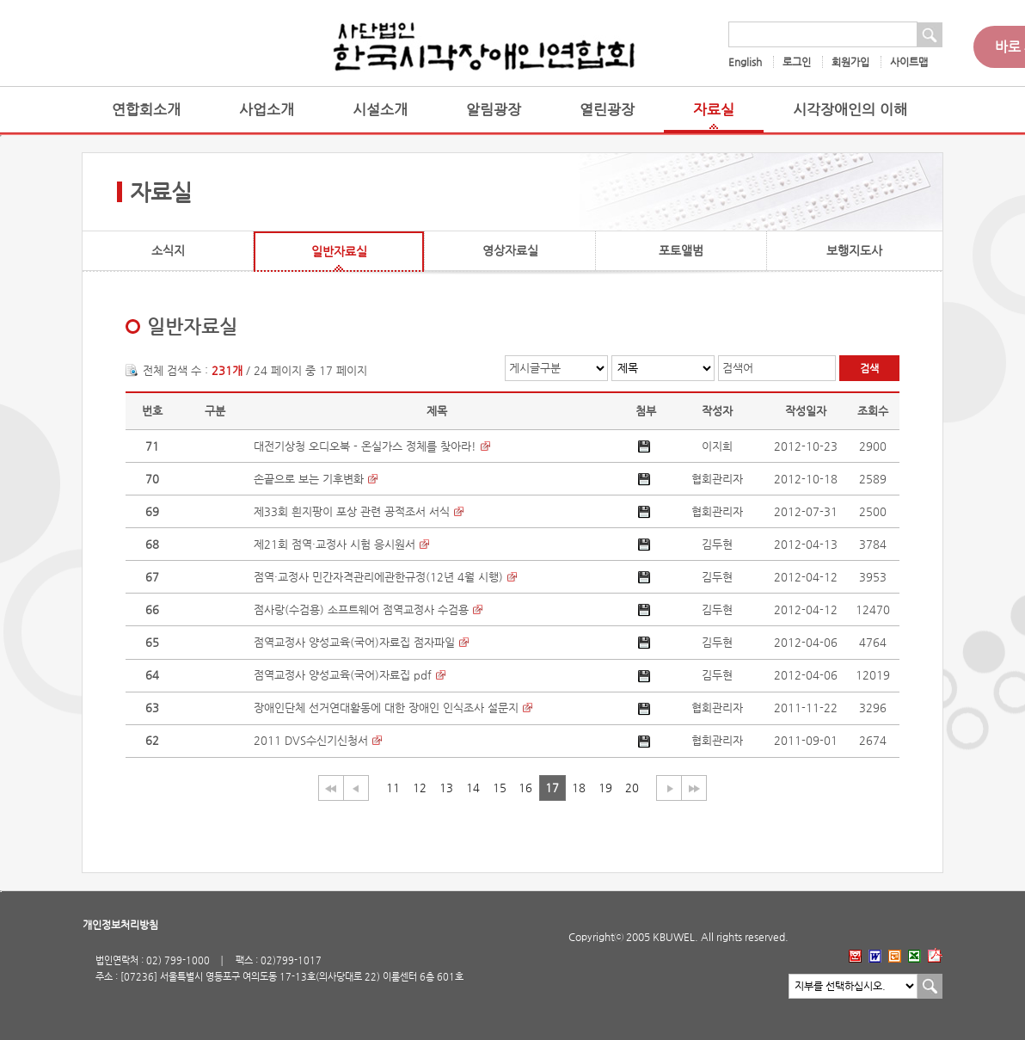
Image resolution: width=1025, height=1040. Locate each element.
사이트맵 (909, 62)
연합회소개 (146, 110)
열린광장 (607, 110)
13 (446, 787)
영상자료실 (510, 250)
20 (632, 787)
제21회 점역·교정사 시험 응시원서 (334, 544)
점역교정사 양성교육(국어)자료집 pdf (343, 674)
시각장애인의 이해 (850, 110)
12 (420, 787)
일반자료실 (339, 251)
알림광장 (493, 110)
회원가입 (850, 62)
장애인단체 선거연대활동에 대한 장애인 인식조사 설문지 (386, 707)
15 (499, 787)
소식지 (168, 250)
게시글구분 (535, 367)
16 (525, 787)
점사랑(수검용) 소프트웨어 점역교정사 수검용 (361, 609)
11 (393, 787)
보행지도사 (854, 250)
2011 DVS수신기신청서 (311, 740)
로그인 (797, 62)
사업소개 (266, 110)
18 (579, 787)
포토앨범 (681, 250)
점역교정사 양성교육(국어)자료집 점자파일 (354, 642)
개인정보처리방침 (120, 925)
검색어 (737, 367)
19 (605, 787)
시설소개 (380, 110)
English (745, 62)
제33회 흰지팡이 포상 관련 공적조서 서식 (352, 511)
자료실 (713, 110)
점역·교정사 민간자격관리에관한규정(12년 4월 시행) (378, 576)
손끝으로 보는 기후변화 (309, 478)
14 (473, 787)
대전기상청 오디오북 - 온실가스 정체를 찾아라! (365, 446)
